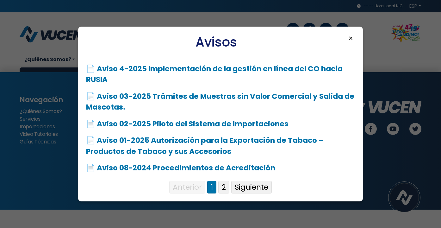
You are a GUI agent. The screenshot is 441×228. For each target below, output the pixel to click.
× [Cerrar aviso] (350, 39)
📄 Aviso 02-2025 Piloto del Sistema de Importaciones (187, 124)
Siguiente (251, 187)
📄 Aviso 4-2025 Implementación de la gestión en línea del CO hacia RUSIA (214, 74)
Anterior (187, 187)
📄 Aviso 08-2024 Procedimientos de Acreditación (180, 168)
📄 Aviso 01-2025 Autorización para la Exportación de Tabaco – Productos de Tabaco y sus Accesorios (205, 145)
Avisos (216, 42)
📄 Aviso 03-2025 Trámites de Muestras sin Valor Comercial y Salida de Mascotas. (220, 101)
